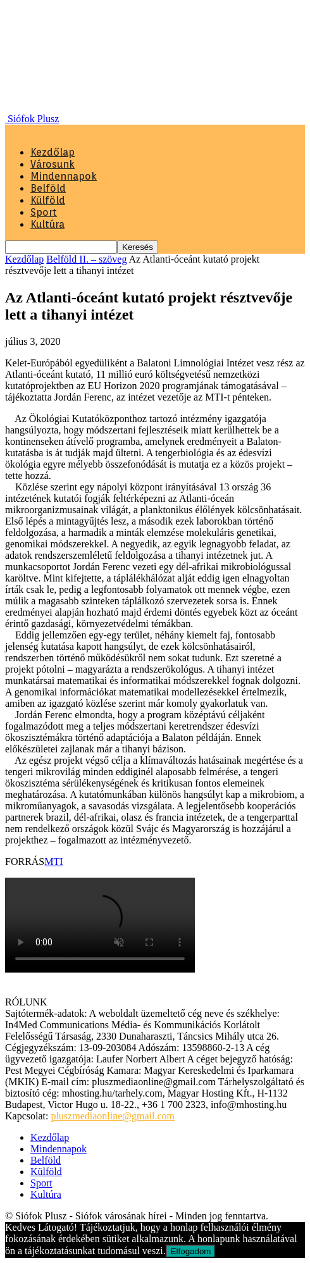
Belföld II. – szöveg (86, 259)
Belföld (48, 188)
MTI (53, 861)
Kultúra (47, 224)
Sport (43, 212)
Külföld (47, 200)
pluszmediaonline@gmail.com (113, 1116)
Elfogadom (191, 1251)
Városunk (52, 164)
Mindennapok (63, 176)
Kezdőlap (52, 152)
